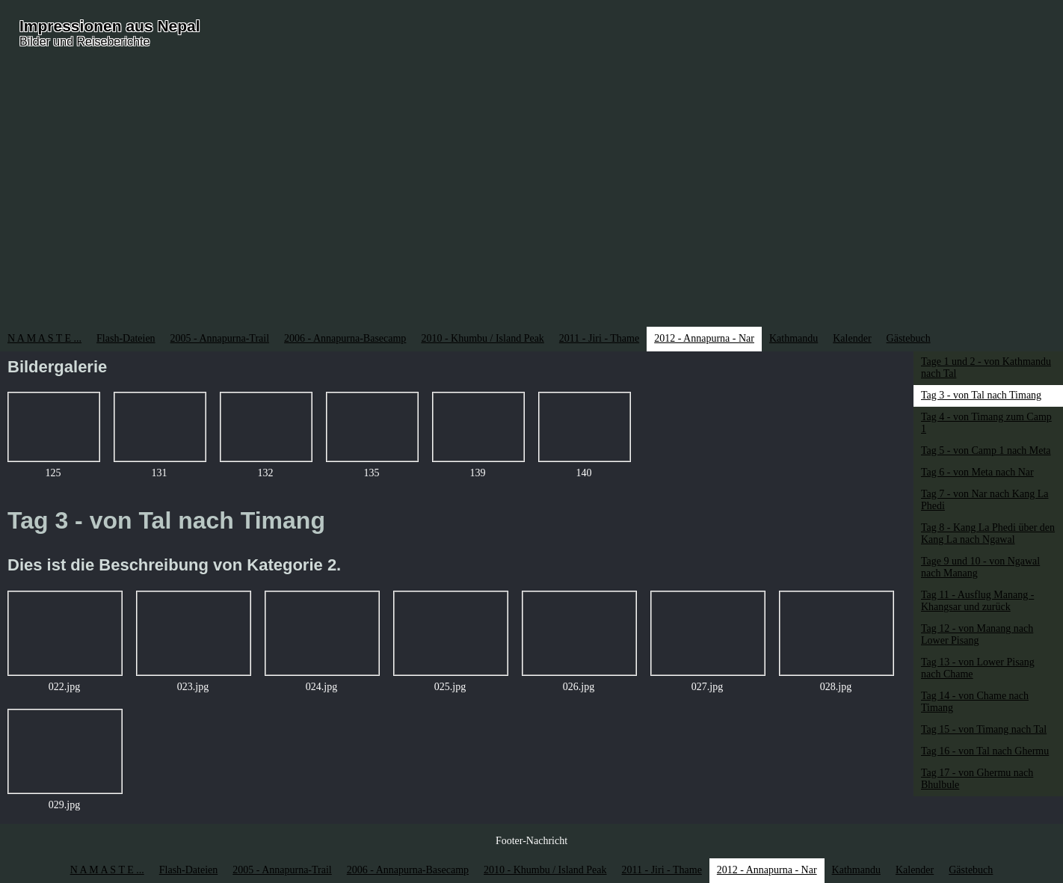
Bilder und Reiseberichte (84, 41)
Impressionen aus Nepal (109, 25)
